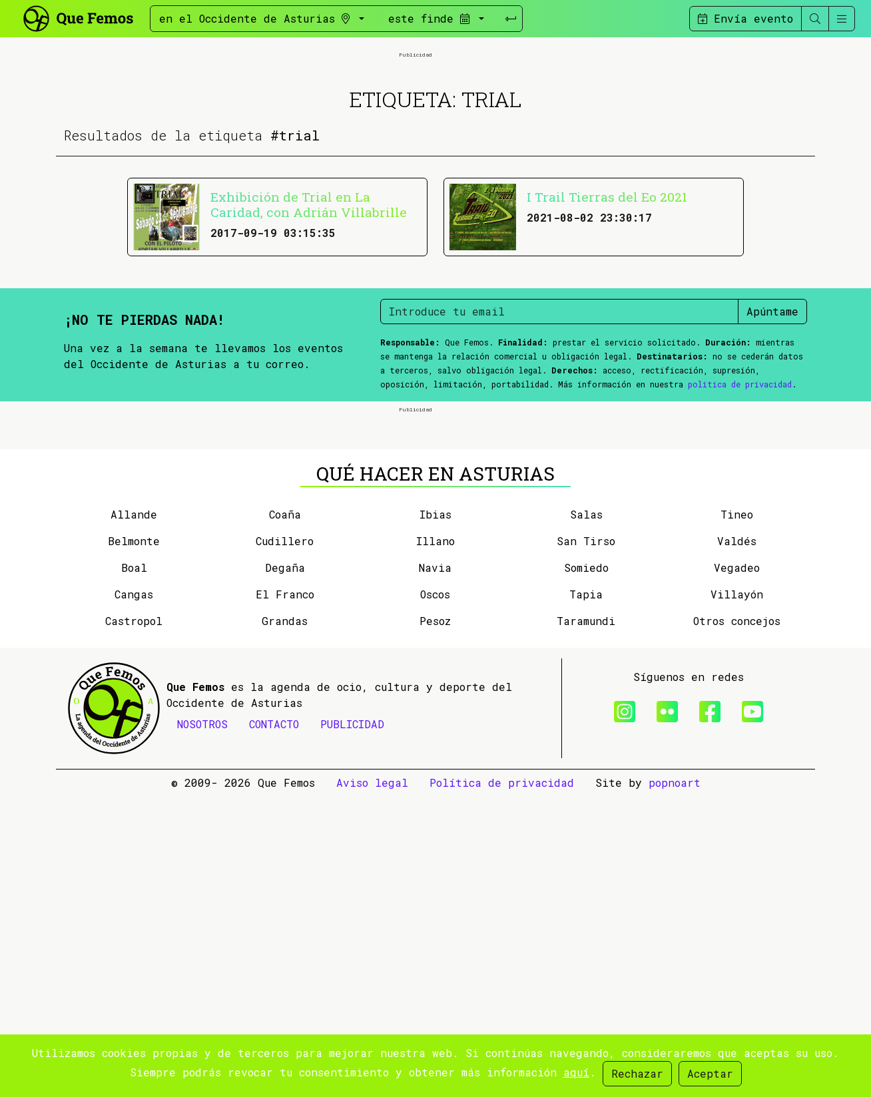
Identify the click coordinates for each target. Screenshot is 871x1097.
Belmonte (134, 842)
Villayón (737, 895)
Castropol (133, 922)
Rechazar (637, 1073)
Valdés (736, 842)
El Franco (285, 895)
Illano (435, 842)
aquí (576, 1072)
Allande (134, 815)
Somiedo (586, 868)
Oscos (435, 895)
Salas (586, 815)
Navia (435, 868)
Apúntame (772, 462)
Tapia (586, 895)
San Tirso (586, 842)
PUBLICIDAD (352, 1025)
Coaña (285, 815)
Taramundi (586, 922)
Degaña (285, 868)
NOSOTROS (202, 1025)
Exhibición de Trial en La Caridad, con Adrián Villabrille (308, 355)
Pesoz (435, 922)
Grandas (285, 922)
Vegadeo (737, 868)
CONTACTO (274, 1025)
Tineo (737, 815)
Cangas (134, 895)
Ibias (435, 815)
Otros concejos (736, 922)
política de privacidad (740, 534)
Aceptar (710, 1073)
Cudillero (285, 842)
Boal (134, 868)
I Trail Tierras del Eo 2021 (607, 347)
